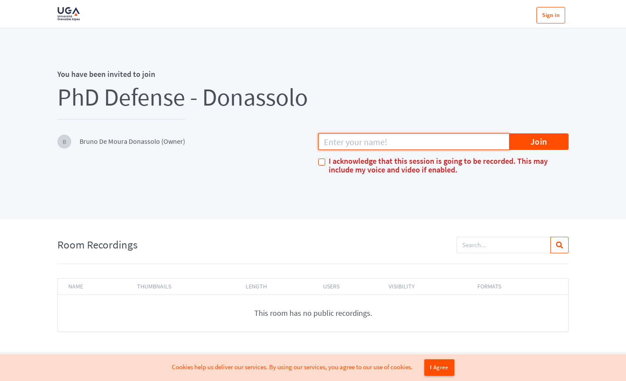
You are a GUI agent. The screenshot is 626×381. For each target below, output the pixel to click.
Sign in (550, 15)
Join (538, 141)
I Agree (439, 367)
